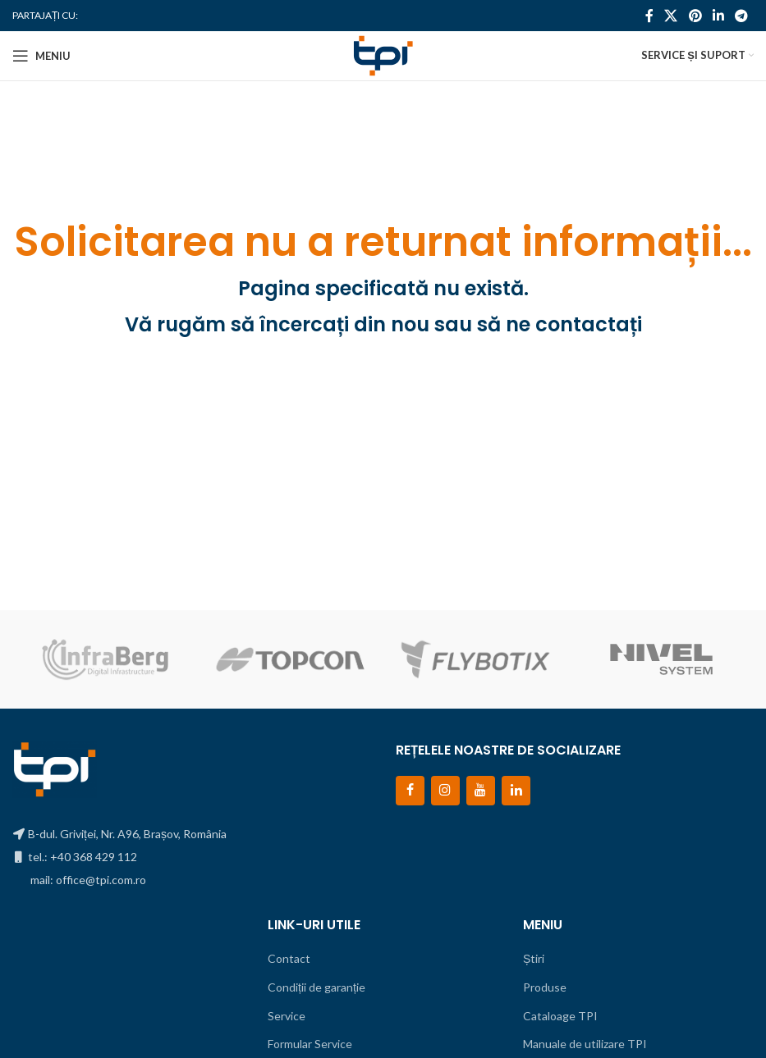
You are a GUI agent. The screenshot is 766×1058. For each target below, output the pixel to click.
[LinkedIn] (516, 790)
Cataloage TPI (560, 1016)
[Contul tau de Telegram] (742, 15)
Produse (544, 987)
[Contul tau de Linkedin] (718, 15)
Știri (533, 958)
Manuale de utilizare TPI (585, 1044)
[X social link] (671, 15)
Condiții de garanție (316, 987)
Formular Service (310, 1044)
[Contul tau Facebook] (649, 15)
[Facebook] (410, 790)
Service (286, 1016)
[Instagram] (445, 790)
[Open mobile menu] (41, 55)
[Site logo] (383, 55)
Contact (289, 958)
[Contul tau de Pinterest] (695, 15)
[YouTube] (480, 790)
